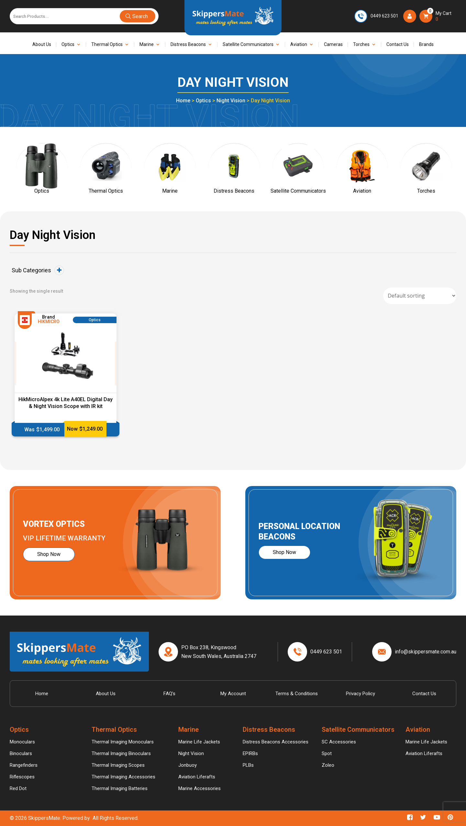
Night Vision (230, 100)
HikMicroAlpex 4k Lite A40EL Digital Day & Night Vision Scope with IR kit (65, 402)
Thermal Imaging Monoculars (123, 742)
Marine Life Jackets (199, 742)
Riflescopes (22, 777)
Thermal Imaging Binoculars (121, 753)
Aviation (298, 44)
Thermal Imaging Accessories (123, 777)
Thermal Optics (107, 44)
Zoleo (328, 765)
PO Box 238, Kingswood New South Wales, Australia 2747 (218, 651)
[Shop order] (419, 296)
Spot (327, 753)
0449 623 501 (384, 15)
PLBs (248, 765)
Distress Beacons (188, 44)
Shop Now (49, 554)
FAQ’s (169, 693)
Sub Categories (38, 270)
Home (183, 100)
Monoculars (22, 742)
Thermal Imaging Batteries (120, 788)
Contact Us (397, 44)
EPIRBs (250, 753)
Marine (146, 44)
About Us (41, 44)
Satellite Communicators (248, 44)
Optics (67, 44)
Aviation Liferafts (196, 777)
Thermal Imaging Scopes (118, 765)
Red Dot (18, 788)
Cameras (333, 44)
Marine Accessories (199, 788)
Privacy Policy (360, 693)
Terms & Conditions (296, 693)
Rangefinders (24, 765)
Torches (361, 44)
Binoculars (21, 753)
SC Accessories (339, 742)
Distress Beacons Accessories (275, 742)
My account (233, 693)
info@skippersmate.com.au (425, 652)
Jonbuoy (187, 765)
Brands (426, 44)
